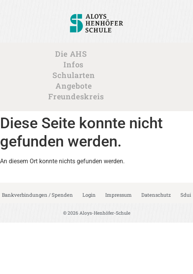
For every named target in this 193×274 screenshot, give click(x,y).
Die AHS (73, 54)
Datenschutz (156, 194)
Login (89, 194)
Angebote (75, 86)
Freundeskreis (78, 96)
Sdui (185, 194)
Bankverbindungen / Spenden (37, 194)
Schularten (75, 75)
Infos (75, 64)
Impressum (118, 194)
